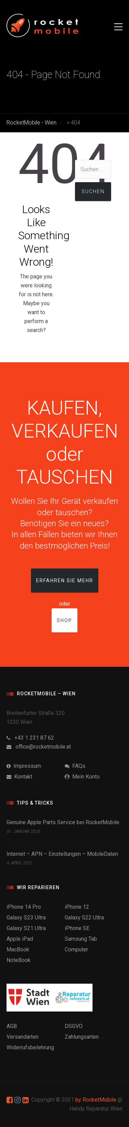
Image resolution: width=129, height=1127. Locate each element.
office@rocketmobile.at (39, 746)
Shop (64, 620)
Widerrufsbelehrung (30, 1047)
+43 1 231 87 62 (30, 737)
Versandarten (23, 1037)
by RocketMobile (95, 1099)
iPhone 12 (77, 907)
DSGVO (74, 1026)
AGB (12, 1026)
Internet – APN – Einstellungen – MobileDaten (62, 854)
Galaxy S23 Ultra (26, 917)
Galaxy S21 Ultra (26, 928)
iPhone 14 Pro (24, 907)
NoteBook (19, 960)
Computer (76, 949)
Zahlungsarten (82, 1037)
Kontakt (19, 776)
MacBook (18, 949)
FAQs (75, 766)
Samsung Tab (81, 939)
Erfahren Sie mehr (64, 580)
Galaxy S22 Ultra (84, 917)
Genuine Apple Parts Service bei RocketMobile (63, 822)
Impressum (24, 766)
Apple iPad (20, 939)
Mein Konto (82, 776)
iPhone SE (77, 928)
